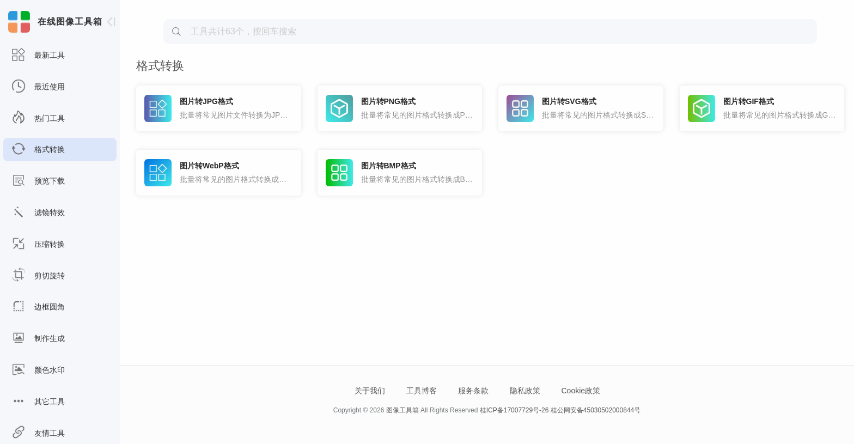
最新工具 (38, 55)
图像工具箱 (402, 410)
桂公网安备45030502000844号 (595, 410)
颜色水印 (38, 370)
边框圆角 (38, 307)
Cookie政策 (580, 390)
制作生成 (38, 338)
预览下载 (38, 181)
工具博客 (421, 390)
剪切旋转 (38, 276)
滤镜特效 (38, 212)
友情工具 (38, 433)
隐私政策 (525, 390)
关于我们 (370, 390)
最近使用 (38, 87)
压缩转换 (38, 244)
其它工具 (38, 402)
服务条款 (473, 390)
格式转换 (38, 149)
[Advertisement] (490, 85)
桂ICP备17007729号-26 (514, 410)
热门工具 (38, 118)
